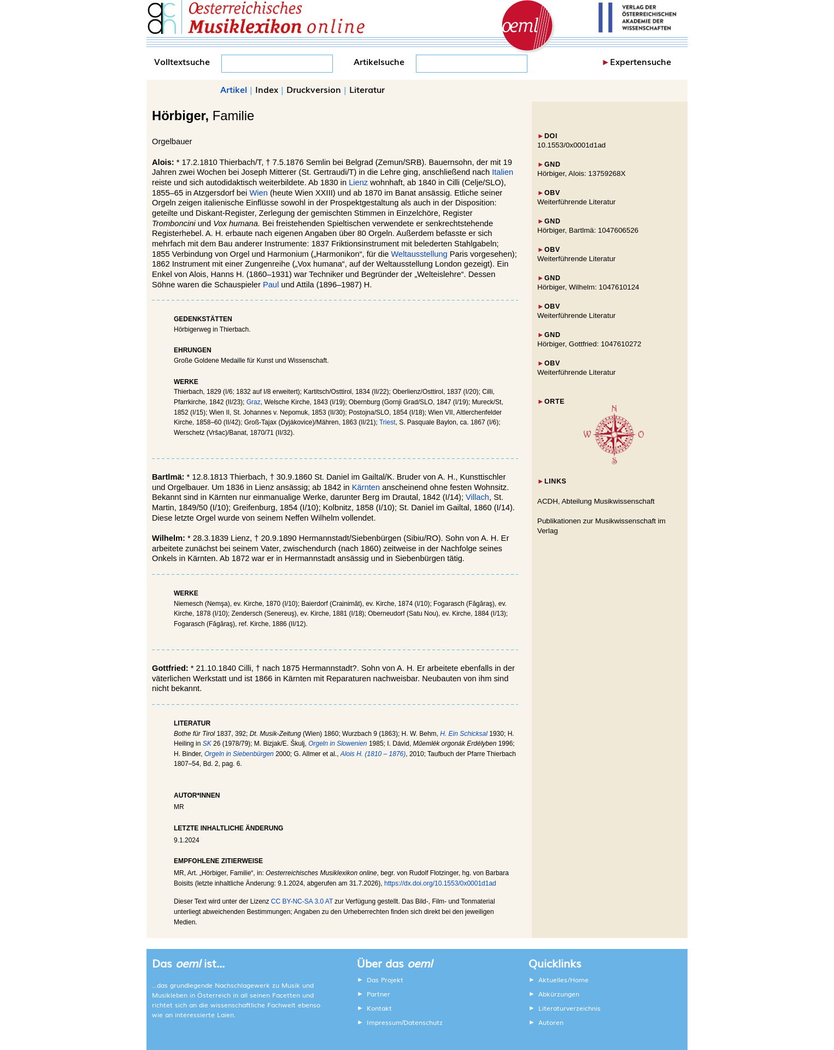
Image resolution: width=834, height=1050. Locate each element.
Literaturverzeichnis (569, 1008)
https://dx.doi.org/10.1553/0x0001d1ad (440, 883)
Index (266, 89)
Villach (477, 497)
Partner (378, 994)
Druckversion (313, 89)
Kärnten (366, 487)
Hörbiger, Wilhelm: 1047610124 (588, 287)
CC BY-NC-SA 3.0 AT (302, 901)
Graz (253, 402)
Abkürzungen (558, 994)
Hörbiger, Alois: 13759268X (581, 173)
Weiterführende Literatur (576, 202)
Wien (258, 192)
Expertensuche (640, 61)
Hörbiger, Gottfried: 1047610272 (589, 344)
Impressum (384, 1022)
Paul (271, 284)
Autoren (550, 1022)
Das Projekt (385, 979)
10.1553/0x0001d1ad (571, 145)
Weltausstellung (419, 254)
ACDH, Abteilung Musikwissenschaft (596, 501)
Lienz (358, 182)
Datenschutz (423, 1022)
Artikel (233, 89)
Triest (387, 422)
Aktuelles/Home (563, 979)
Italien (502, 172)
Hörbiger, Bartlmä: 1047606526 (587, 230)
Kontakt (379, 1008)
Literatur (367, 89)
